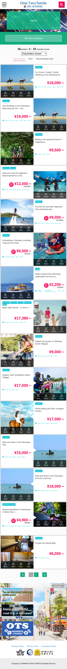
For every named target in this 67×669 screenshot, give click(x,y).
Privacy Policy (17, 646)
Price (30, 59)
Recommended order (44, 59)
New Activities (19, 59)
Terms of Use (32, 646)
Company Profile (48, 646)
